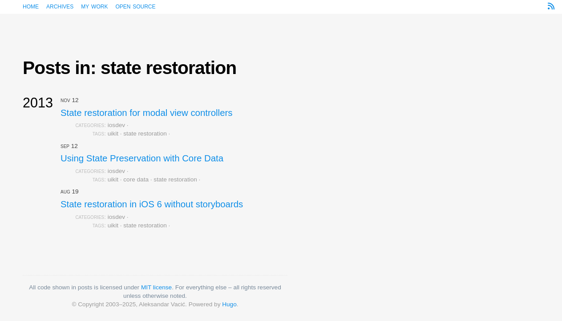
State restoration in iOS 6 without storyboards (152, 204)
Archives (59, 6)
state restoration (144, 133)
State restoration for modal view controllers (146, 113)
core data (136, 179)
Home (31, 6)
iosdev (116, 125)
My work (94, 6)
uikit (113, 133)
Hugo (229, 304)
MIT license (156, 287)
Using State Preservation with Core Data (142, 158)
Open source (135, 6)
